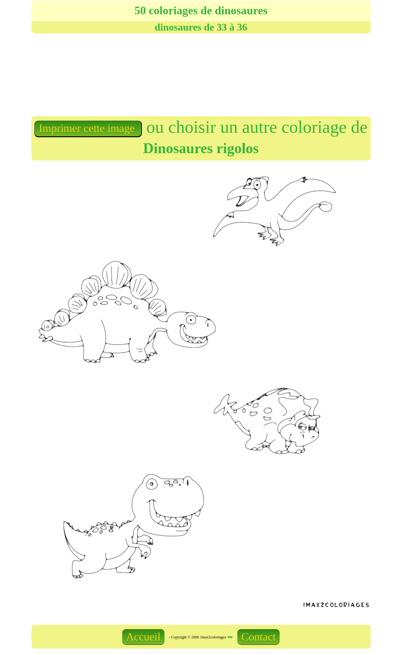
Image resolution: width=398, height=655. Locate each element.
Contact (258, 637)
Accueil (143, 637)
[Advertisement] (199, 74)
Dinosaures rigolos (201, 148)
